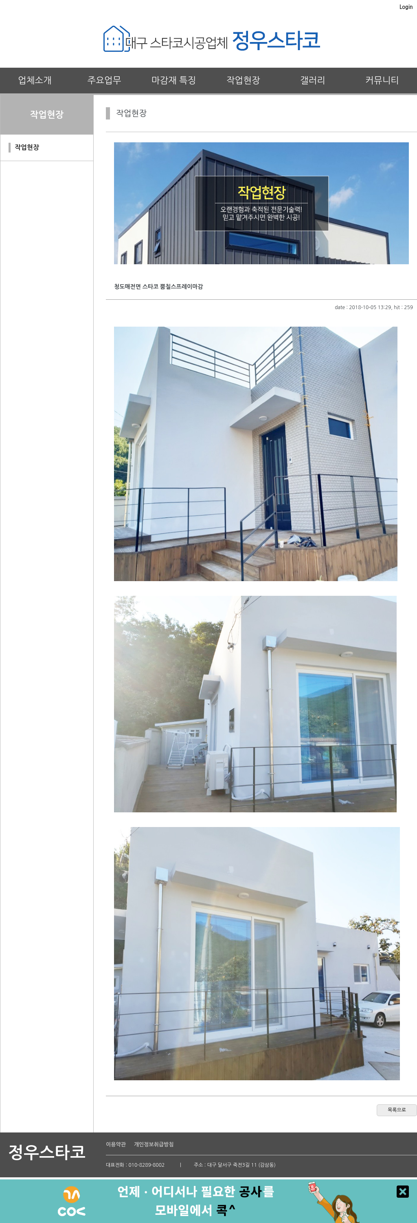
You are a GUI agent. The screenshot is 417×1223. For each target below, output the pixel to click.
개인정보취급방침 (154, 1144)
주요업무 (104, 80)
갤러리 (312, 80)
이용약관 (116, 1144)
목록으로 (397, 1110)
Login (406, 7)
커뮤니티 (382, 80)
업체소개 (35, 80)
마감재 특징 (173, 80)
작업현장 (243, 80)
